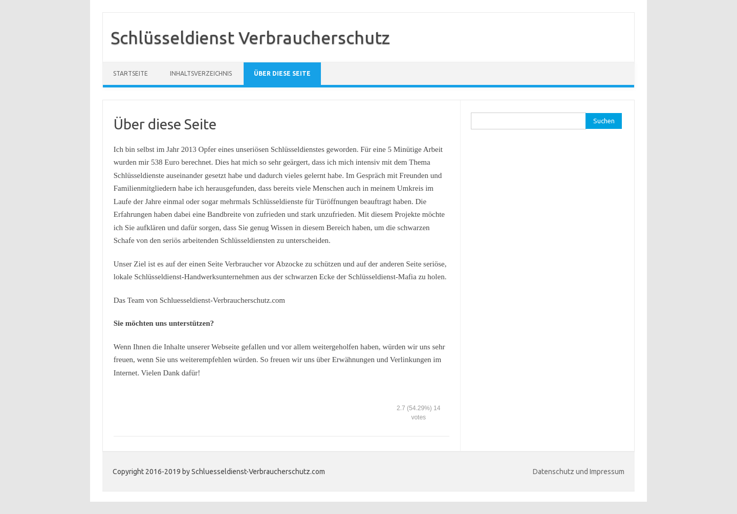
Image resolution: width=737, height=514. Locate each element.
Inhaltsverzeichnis (201, 73)
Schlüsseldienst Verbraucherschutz (250, 37)
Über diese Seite (282, 73)
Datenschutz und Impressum (578, 471)
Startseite (130, 73)
